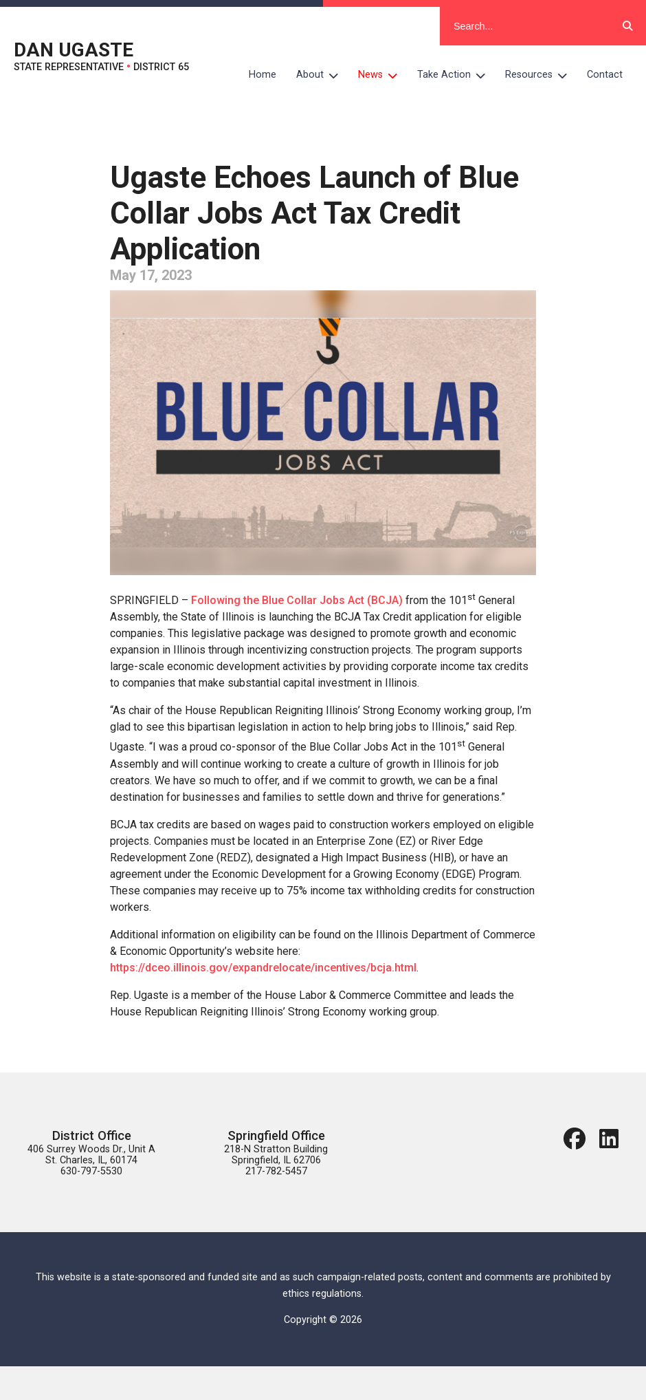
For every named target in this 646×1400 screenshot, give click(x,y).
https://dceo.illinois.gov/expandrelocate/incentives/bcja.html (263, 967)
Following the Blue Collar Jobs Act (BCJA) (297, 600)
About (322, 75)
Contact (605, 74)
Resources (541, 75)
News (383, 75)
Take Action (456, 75)
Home (262, 74)
